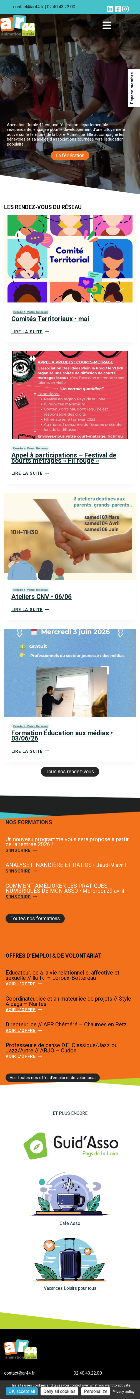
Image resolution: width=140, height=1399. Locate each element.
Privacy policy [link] (123, 1392)
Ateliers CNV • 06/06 (41, 597)
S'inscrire (21, 850)
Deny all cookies (59, 1391)
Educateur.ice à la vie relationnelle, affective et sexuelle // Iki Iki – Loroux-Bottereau (62, 975)
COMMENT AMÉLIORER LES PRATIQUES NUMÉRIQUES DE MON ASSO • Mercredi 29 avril (65, 888)
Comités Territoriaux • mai (50, 319)
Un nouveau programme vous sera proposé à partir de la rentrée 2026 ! (67, 842)
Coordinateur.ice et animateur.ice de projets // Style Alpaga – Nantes (68, 1001)
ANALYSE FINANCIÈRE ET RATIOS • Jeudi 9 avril (66, 865)
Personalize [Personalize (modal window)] (96, 1391)
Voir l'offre (24, 983)
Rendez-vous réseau (30, 312)
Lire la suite (30, 331)
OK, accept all (22, 1391)
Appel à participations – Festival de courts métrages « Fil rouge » (63, 457)
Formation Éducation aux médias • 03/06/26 (62, 735)
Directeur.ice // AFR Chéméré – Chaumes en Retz (66, 1024)
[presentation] (70, 258)
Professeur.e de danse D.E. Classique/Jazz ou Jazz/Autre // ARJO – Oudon (62, 1048)
